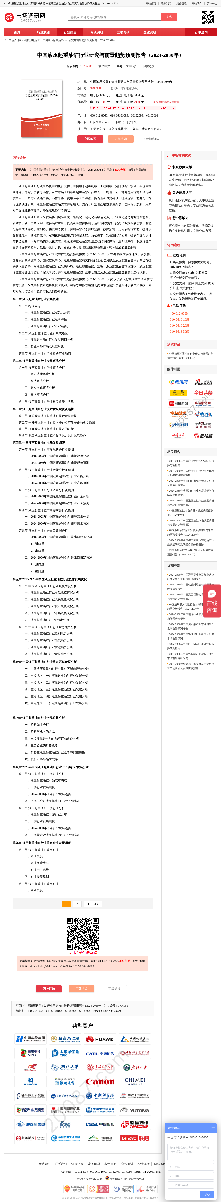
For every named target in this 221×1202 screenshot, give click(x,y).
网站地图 (160, 1164)
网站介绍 (44, 1164)
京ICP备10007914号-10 (90, 1179)
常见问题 (94, 1164)
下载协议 (82, 988)
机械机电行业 (32, 40)
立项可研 (123, 32)
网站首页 (151, 3)
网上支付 (201, 283)
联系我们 (166, 3)
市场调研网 (15, 40)
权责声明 (110, 1164)
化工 (145, 198)
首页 (17, 32)
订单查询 (201, 32)
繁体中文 (212, 3)
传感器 (29, 229)
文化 (40, 387)
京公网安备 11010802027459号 (124, 1179)
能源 (139, 198)
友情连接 (143, 1164)
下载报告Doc (151, 139)
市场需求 (52, 204)
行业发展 (52, 266)
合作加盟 (127, 1164)
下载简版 (148, 66)
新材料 (143, 217)
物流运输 (127, 198)
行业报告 (70, 32)
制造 (109, 192)
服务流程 (181, 3)
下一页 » (93, 904)
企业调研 (149, 32)
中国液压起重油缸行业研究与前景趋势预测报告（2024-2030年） (79, 40)
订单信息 (191, 277)
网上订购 (49, 988)
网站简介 (197, 3)
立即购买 (90, 139)
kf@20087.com (99, 122)
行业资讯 (43, 32)
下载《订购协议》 (127, 122)
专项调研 (96, 32)
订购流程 (77, 1164)
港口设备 (121, 186)
